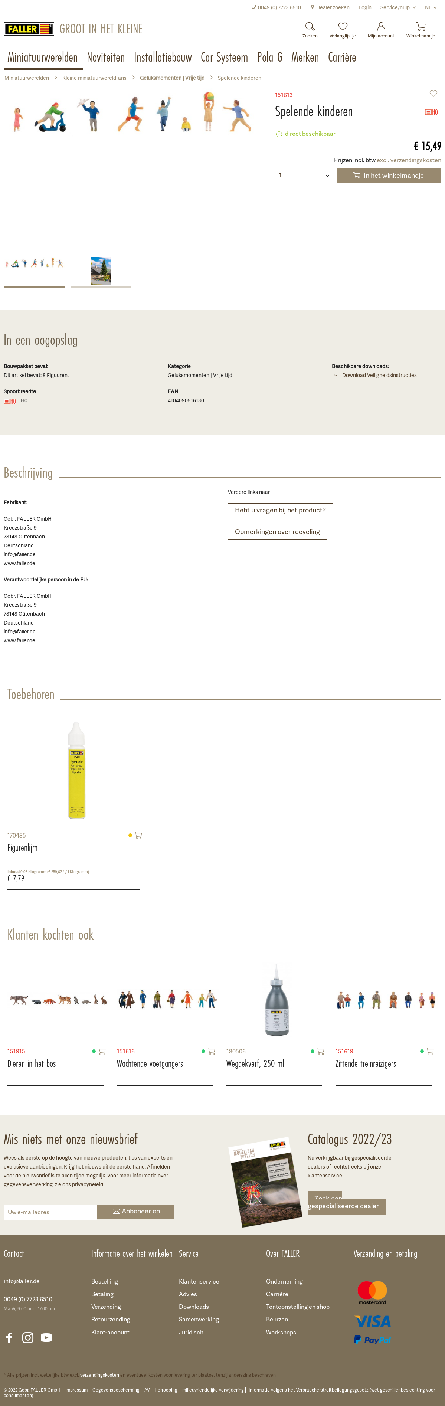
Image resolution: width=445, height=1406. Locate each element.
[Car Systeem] (225, 58)
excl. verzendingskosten (409, 160)
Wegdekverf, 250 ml (255, 1063)
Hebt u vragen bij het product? (280, 511)
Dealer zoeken (330, 8)
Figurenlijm (22, 847)
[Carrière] (342, 58)
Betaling (102, 1294)
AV (147, 1390)
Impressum (76, 1390)
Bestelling (104, 1282)
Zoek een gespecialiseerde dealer (343, 1203)
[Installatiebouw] (163, 58)
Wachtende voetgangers (150, 1063)
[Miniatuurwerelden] (43, 58)
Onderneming (284, 1282)
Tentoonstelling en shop (298, 1307)
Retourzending (110, 1320)
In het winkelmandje (387, 175)
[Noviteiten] (106, 58)
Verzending (106, 1307)
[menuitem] (276, 8)
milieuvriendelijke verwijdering (213, 1390)
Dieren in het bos (31, 1063)
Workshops (281, 1333)
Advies (188, 1294)
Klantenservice (199, 1282)
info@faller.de (22, 1281)
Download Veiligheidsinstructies (374, 376)
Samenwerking (199, 1320)
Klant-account (110, 1333)
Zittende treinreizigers (366, 1063)
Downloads (194, 1307)
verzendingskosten (99, 1375)
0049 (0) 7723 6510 (276, 8)
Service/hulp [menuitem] (395, 8)
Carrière (277, 1294)
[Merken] (306, 58)
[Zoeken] (310, 28)
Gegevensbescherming (116, 1390)
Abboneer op (135, 1212)
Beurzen (277, 1320)
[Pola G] (270, 58)
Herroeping (165, 1390)
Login (365, 8)
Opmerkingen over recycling (277, 532)
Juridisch (191, 1333)
